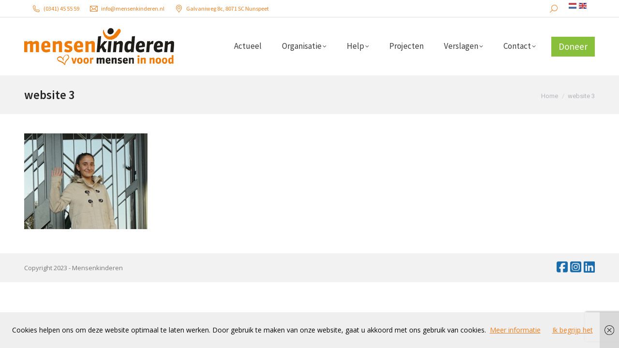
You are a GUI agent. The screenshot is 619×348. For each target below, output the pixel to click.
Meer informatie (515, 329)
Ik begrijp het (572, 329)
